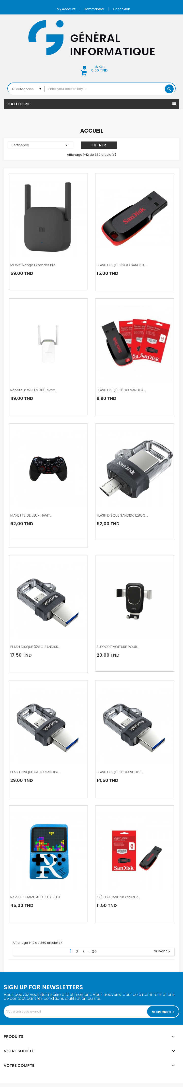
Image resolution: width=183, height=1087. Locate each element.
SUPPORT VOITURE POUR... (118, 646)
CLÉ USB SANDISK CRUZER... (118, 897)
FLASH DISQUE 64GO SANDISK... (35, 772)
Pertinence (40, 145)
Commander (94, 9)
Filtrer (99, 145)
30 (94, 951)
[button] (91, 69)
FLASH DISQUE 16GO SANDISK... (121, 390)
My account (66, 9)
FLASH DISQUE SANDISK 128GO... (122, 515)
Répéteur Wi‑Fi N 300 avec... (33, 390)
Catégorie (18, 104)
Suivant (162, 951)
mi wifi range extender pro (33, 265)
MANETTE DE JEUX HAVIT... (31, 515)
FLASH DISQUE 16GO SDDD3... (120, 772)
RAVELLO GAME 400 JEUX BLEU (35, 897)
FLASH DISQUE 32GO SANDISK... (122, 265)
